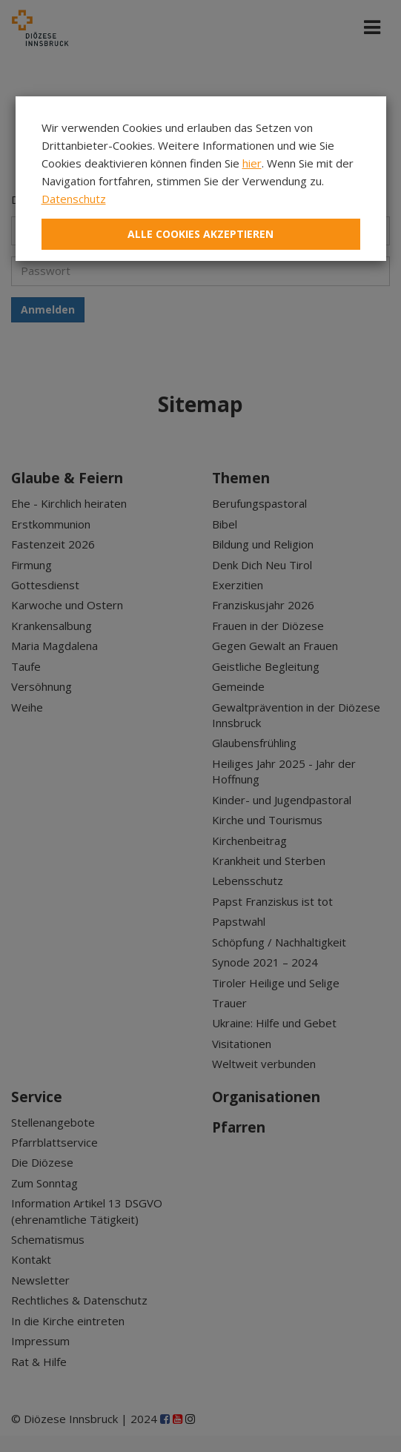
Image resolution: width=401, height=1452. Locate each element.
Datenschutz (74, 198)
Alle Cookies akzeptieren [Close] (200, 234)
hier (252, 163)
